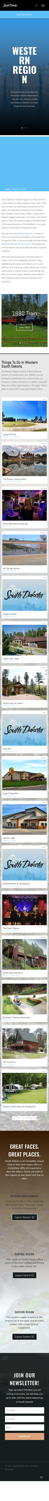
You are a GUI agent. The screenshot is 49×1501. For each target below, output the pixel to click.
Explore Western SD (24, 1217)
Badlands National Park (20, 243)
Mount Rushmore (26, 233)
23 (23, 1118)
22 (19, 1118)
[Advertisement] (24, 160)
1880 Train (24, 313)
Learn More (24, 327)
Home (7, 188)
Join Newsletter (24, 14)
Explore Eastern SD (24, 1336)
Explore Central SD (24, 1275)
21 (14, 1118)
